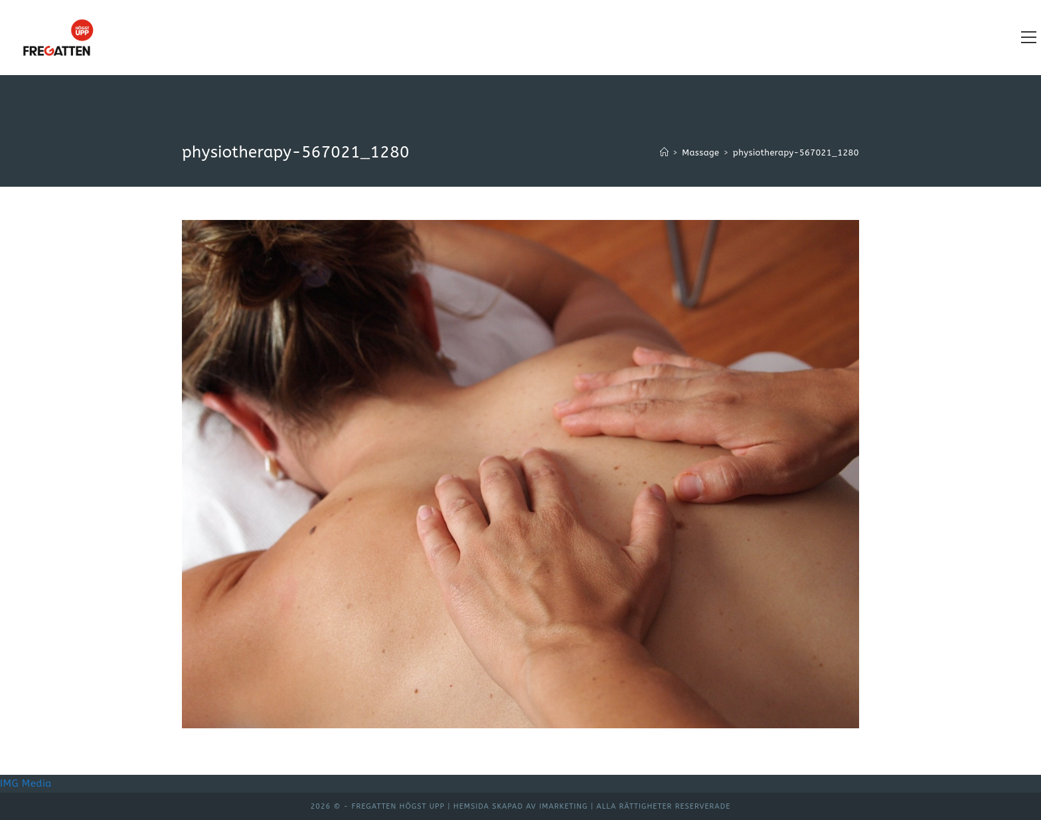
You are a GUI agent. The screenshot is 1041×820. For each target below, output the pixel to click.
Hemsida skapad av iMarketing (520, 806)
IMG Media (26, 783)
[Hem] (664, 152)
